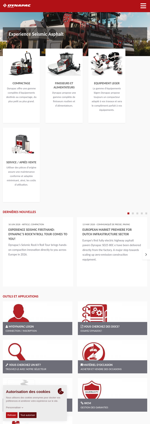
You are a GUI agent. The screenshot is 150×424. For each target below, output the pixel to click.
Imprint (95, 407)
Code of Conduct (132, 402)
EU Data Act (138, 412)
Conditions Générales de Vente (102, 402)
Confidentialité (133, 407)
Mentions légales (111, 407)
